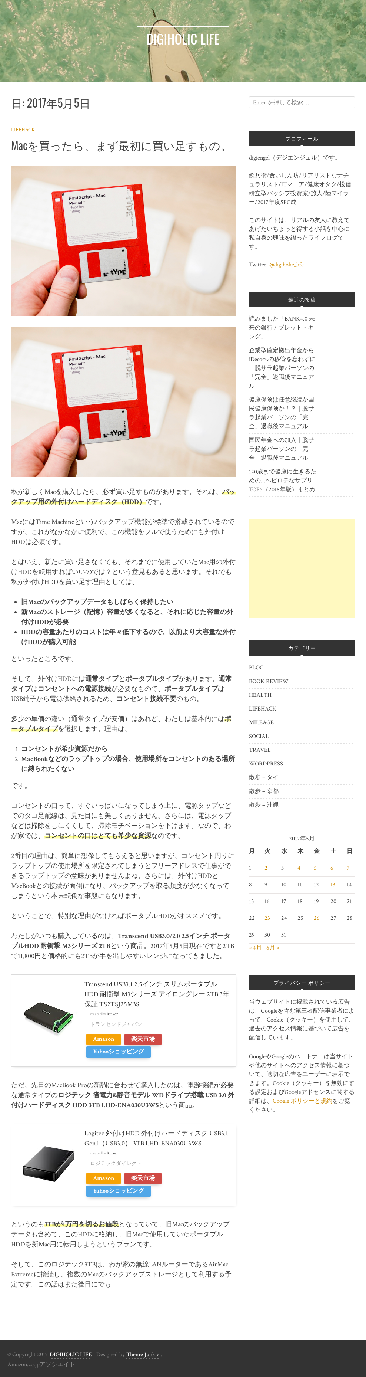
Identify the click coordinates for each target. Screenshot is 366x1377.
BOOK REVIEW (269, 681)
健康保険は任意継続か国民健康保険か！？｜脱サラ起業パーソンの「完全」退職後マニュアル (281, 413)
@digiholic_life (286, 265)
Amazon (103, 1039)
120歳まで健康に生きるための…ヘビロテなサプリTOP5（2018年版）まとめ (282, 481)
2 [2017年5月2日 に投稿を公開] (265, 868)
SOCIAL (259, 736)
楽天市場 (143, 1039)
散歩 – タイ (264, 777)
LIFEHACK (23, 130)
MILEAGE (261, 723)
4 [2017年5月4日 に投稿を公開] (298, 868)
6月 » (272, 948)
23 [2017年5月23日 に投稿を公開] (267, 918)
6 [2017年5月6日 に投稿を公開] (331, 868)
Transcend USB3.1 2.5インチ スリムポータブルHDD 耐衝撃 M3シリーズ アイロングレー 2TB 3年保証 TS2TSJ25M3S (156, 994)
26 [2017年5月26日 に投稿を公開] (317, 918)
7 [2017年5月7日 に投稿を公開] (348, 868)
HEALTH (260, 695)
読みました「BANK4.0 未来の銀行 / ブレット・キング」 (282, 328)
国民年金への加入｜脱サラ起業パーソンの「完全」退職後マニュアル (281, 449)
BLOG (256, 668)
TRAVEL (260, 750)
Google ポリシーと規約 (302, 1101)
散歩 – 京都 (264, 791)
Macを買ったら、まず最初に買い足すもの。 (121, 145)
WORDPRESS (266, 764)
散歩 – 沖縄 (264, 805)
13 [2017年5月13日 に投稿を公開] (332, 885)
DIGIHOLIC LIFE (71, 1354)
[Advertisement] (302, 568)
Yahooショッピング (118, 1052)
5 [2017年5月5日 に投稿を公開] (315, 868)
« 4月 (255, 948)
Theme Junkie (142, 1354)
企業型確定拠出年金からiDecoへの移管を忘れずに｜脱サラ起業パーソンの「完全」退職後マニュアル (282, 368)
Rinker (112, 1014)
